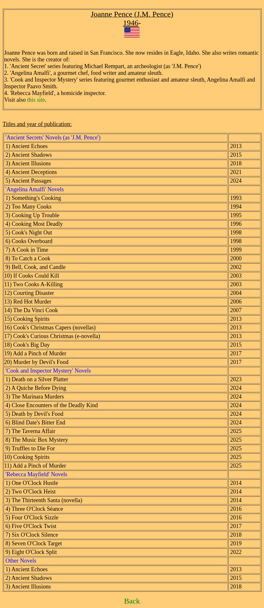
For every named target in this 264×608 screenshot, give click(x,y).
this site (36, 100)
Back (132, 601)
